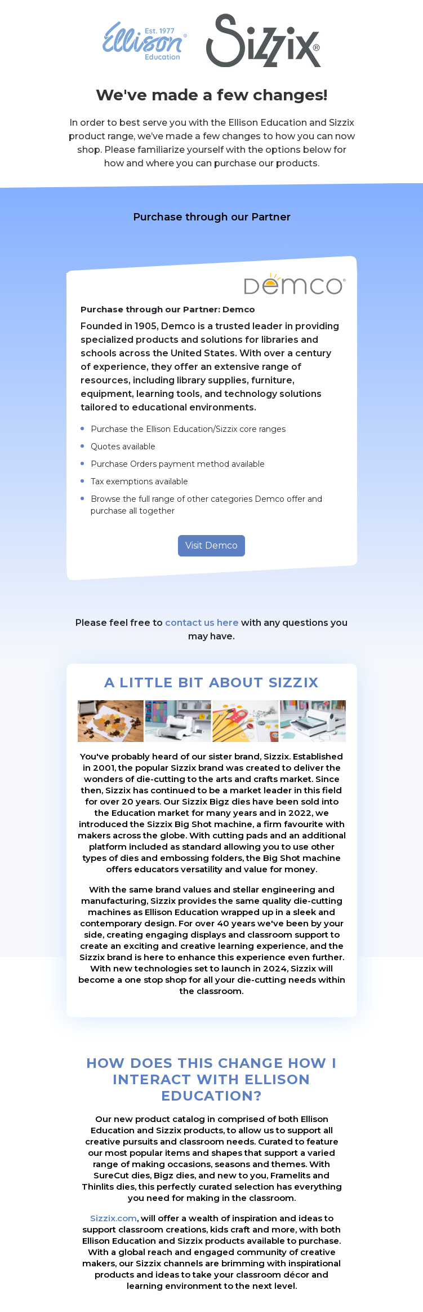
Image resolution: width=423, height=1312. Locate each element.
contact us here (202, 622)
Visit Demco (211, 545)
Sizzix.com (113, 1218)
